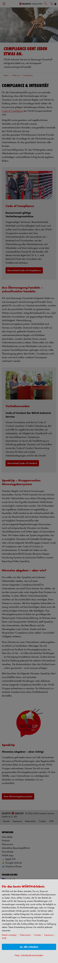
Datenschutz (25, 935)
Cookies (37, 935)
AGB (4, 938)
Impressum (49, 935)
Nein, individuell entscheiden (29, 955)
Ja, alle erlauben (29, 947)
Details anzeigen (9, 935)
